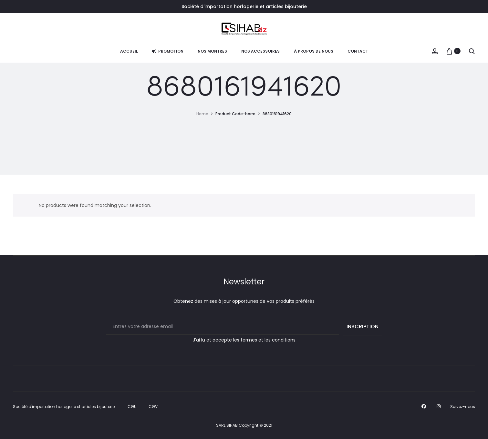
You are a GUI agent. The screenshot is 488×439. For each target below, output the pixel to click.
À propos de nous (313, 51)
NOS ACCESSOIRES (260, 51)
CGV (153, 406)
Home (202, 114)
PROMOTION (167, 51)
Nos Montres (212, 51)
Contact (358, 51)
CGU (132, 406)
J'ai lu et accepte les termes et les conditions (244, 340)
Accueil (129, 51)
